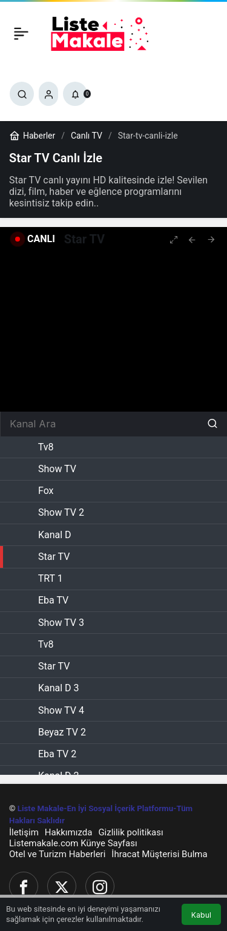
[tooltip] (192, 239)
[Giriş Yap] (48, 94)
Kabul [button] (201, 914)
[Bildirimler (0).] (75, 94)
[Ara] (22, 94)
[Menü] (21, 33)
